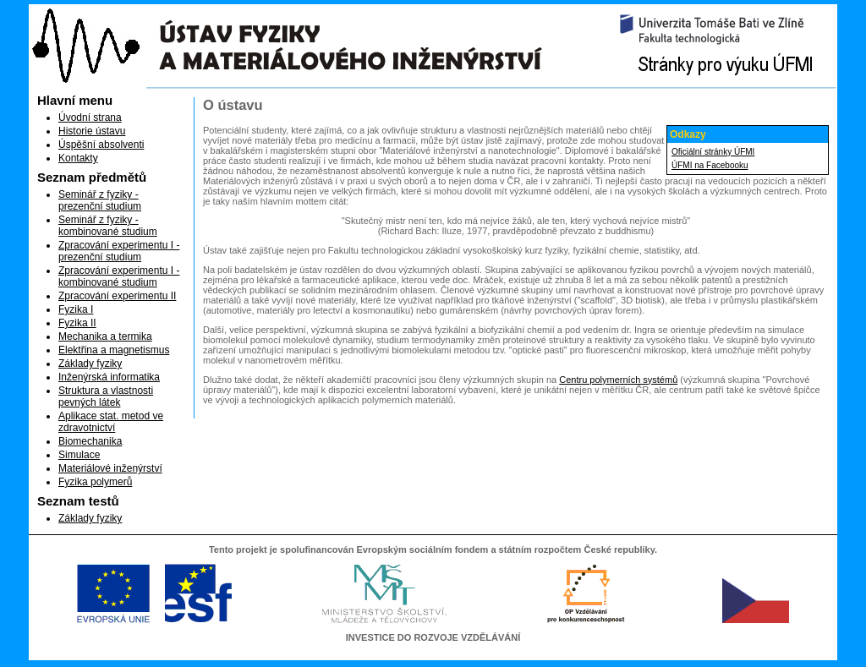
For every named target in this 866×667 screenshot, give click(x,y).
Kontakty (78, 158)
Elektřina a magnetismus (113, 350)
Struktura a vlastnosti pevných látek (105, 396)
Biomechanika (90, 441)
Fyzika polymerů (95, 482)
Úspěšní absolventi (101, 144)
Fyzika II (77, 323)
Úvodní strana (90, 117)
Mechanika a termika (105, 336)
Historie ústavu (91, 131)
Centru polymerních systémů (618, 380)
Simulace (79, 455)
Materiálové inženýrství (110, 468)
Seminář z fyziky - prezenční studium (99, 200)
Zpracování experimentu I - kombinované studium (118, 276)
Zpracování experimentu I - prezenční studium (118, 251)
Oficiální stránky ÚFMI (712, 151)
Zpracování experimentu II (117, 296)
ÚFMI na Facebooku (709, 165)
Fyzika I (75, 309)
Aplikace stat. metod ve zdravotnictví (110, 422)
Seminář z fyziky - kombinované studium (107, 226)
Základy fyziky (90, 363)
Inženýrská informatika (109, 377)
